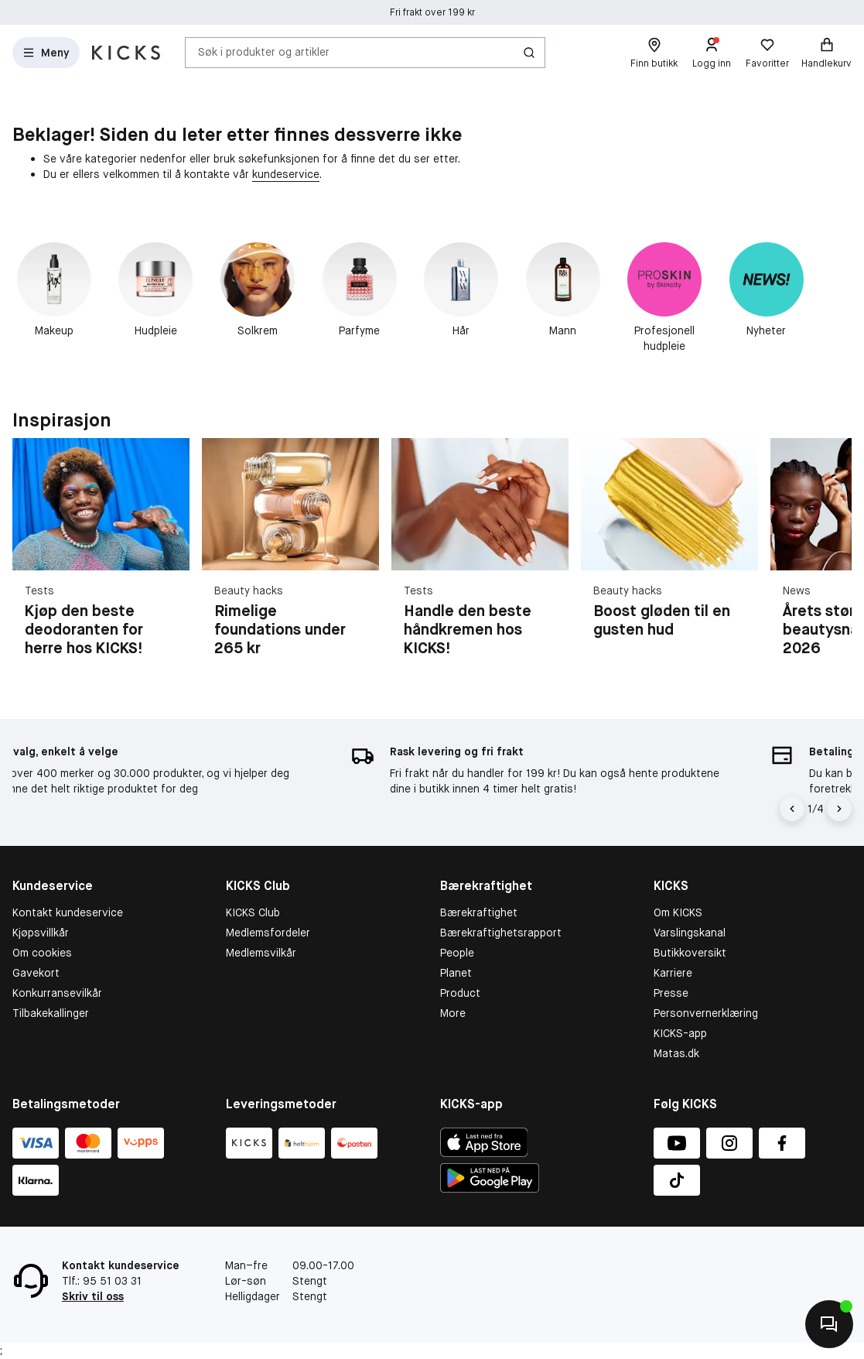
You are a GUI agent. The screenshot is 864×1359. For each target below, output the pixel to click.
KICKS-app (680, 1033)
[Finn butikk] (654, 52)
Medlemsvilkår (261, 953)
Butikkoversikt (690, 953)
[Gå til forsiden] (126, 52)
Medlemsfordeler (268, 933)
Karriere (673, 973)
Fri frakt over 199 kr (432, 12)
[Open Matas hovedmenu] (46, 52)
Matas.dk (676, 1053)
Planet (456, 973)
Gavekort (36, 973)
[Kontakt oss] (829, 1324)
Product (460, 993)
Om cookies (42, 953)
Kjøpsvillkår (40, 933)
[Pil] (839, 808)
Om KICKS (678, 912)
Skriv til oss (93, 1296)
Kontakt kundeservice (67, 912)
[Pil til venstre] (792, 808)
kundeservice (285, 174)
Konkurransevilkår (57, 993)
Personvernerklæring (706, 1013)
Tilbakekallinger (50, 1013)
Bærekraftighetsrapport (501, 933)
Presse (671, 993)
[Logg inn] (711, 52)
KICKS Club (253, 912)
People (457, 953)
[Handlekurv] (826, 52)
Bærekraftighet (478, 912)
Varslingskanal (690, 933)
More (453, 1013)
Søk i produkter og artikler (264, 52)
